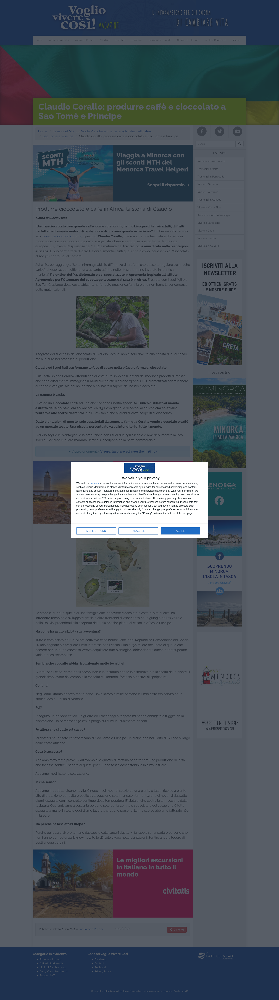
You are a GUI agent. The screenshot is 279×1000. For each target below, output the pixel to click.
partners (94, 483)
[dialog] (139, 500)
